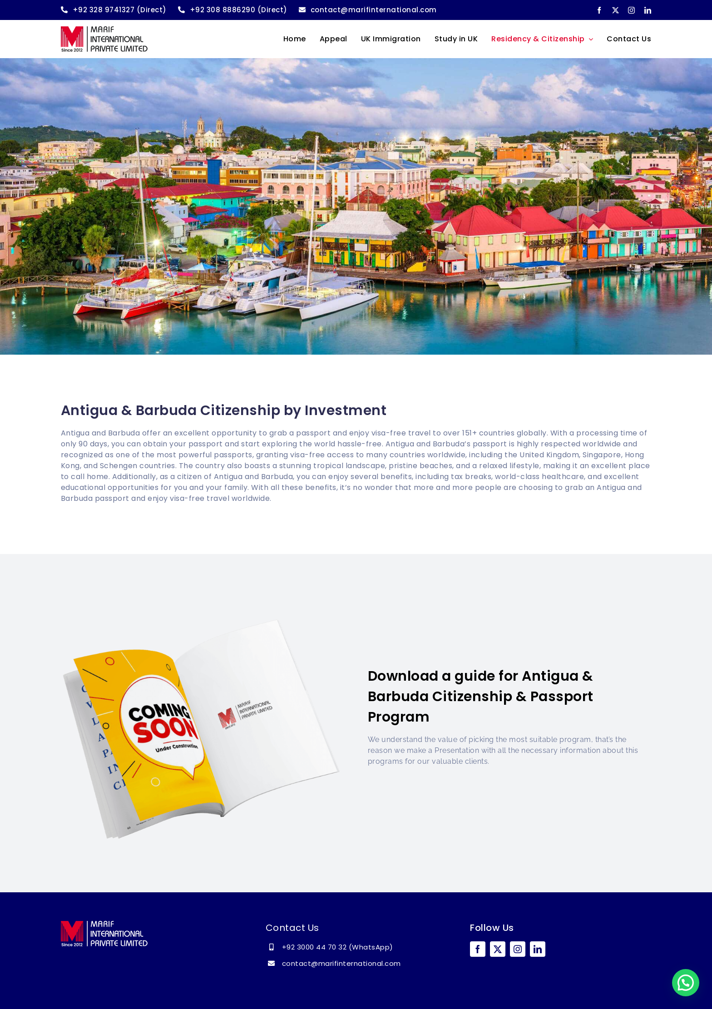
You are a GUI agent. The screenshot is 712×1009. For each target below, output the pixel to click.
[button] (685, 982)
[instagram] (631, 10)
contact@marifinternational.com (341, 963)
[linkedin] (648, 10)
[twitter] (615, 10)
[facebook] (599, 10)
